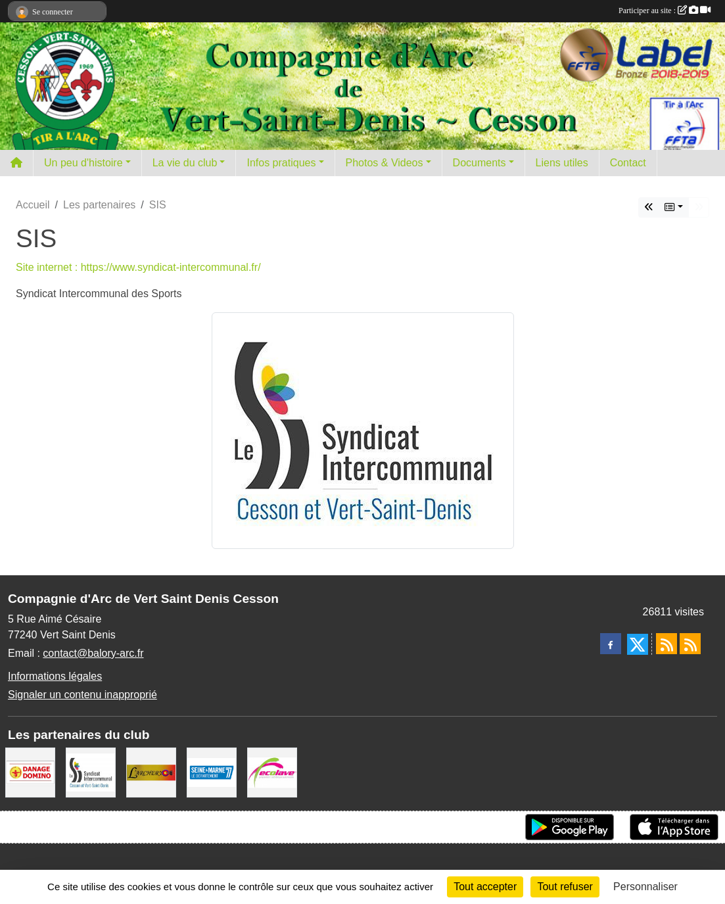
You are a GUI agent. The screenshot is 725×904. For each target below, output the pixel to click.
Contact (628, 162)
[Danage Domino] (30, 771)
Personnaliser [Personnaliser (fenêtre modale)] (645, 886)
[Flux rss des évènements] (690, 643)
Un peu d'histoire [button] (83, 162)
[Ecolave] (272, 771)
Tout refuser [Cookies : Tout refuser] (564, 886)
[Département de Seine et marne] (212, 771)
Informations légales (55, 676)
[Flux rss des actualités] (666, 643)
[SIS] (91, 771)
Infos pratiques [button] (281, 162)
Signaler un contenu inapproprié (82, 694)
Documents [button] (479, 162)
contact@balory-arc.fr (93, 653)
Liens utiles (562, 162)
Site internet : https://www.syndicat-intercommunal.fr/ (138, 267)
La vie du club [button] (185, 162)
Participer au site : (665, 10)
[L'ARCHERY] (151, 771)
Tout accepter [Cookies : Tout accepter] (485, 886)
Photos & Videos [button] (384, 162)
